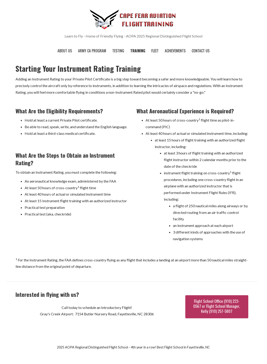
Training (137, 50)
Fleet (155, 50)
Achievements (175, 50)
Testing (118, 50)
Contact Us (200, 50)
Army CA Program (92, 50)
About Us (65, 50)
